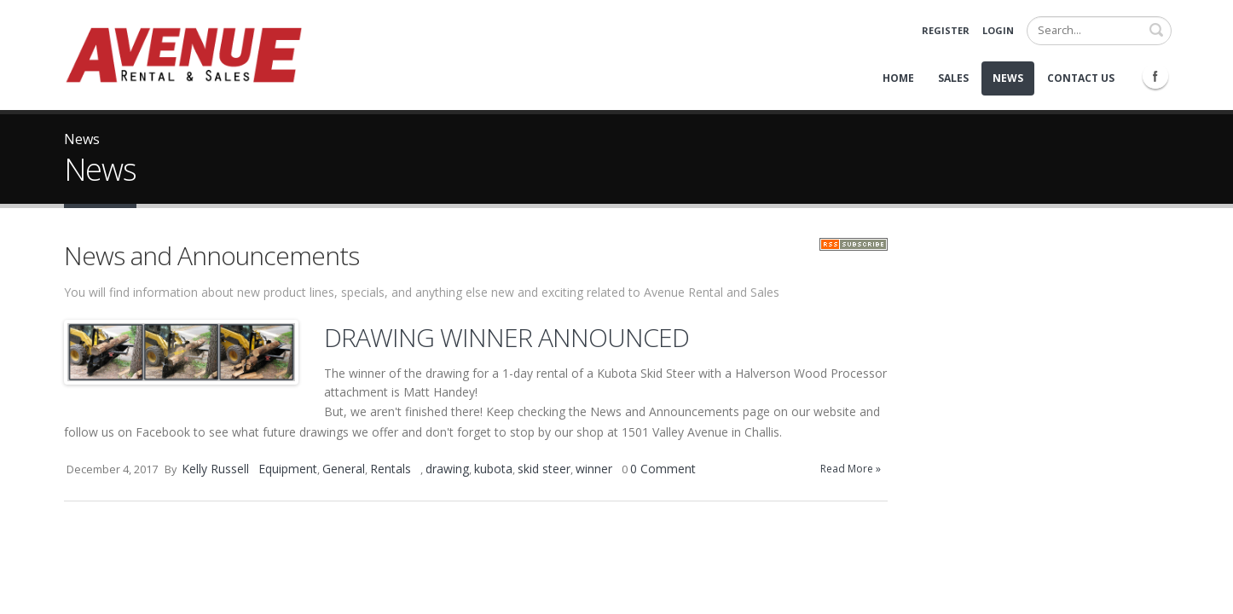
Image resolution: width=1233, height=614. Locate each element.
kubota (493, 468)
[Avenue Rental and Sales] (183, 53)
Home (898, 78)
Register (946, 30)
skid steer (544, 468)
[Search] (1099, 30)
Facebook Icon (1155, 76)
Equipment (287, 468)
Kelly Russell (215, 468)
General (343, 468)
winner (594, 468)
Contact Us (1080, 78)
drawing (447, 468)
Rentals (390, 468)
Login (998, 30)
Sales (953, 78)
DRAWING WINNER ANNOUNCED (506, 337)
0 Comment (663, 468)
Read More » (850, 468)
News (1008, 78)
